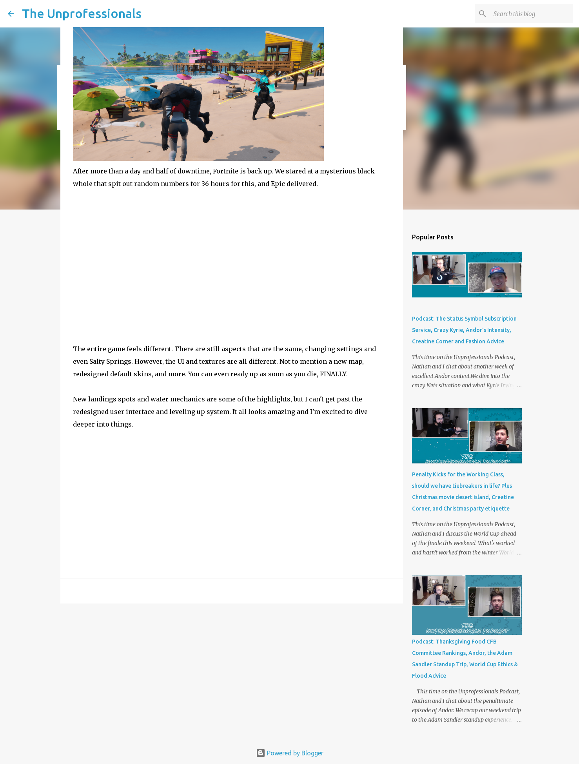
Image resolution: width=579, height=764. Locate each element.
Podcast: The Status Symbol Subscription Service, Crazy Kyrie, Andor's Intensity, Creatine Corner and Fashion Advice (464, 330)
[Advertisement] (231, 510)
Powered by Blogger (289, 753)
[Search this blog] (531, 13)
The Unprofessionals (82, 13)
